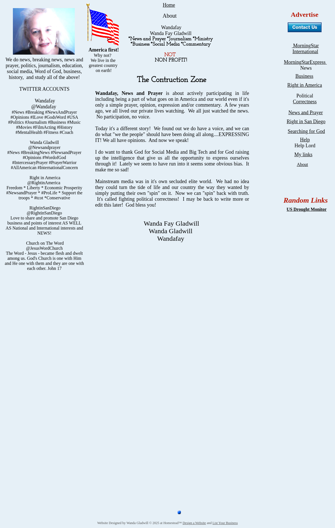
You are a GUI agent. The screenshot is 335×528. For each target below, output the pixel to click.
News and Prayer (306, 112)
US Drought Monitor (307, 209)
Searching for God (306, 131)
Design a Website (194, 523)
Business (304, 76)
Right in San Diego (306, 121)
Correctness (305, 101)
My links (303, 154)
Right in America (304, 85)
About (302, 164)
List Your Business (225, 523)
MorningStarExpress (305, 62)
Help (305, 139)
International (305, 51)
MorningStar (305, 45)
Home (169, 5)
